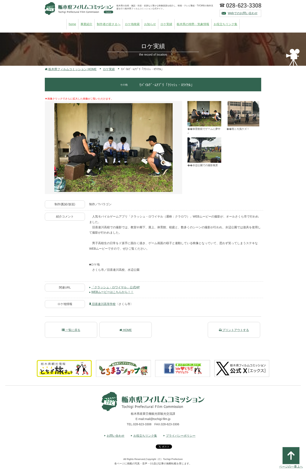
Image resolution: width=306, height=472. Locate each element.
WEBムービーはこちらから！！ (112, 292)
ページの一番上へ (291, 457)
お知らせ (150, 24)
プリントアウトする (234, 330)
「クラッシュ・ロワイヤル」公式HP (115, 287)
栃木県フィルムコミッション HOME (71, 69)
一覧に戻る (71, 330)
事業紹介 (86, 24)
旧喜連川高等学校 (102, 304)
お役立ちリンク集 (225, 24)
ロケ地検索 (132, 24)
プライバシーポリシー (180, 435)
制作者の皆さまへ (108, 24)
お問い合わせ (115, 435)
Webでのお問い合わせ (243, 13)
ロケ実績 (166, 24)
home (72, 24)
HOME (125, 330)
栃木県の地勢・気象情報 (193, 24)
